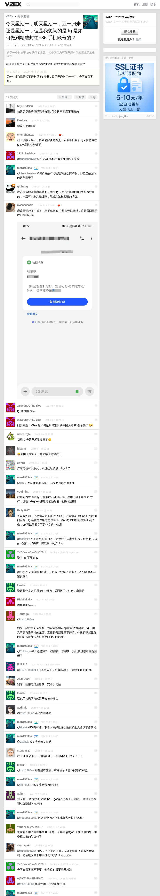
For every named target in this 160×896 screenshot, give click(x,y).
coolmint (22, 491)
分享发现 (23, 16)
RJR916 (22, 664)
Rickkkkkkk (24, 599)
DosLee (22, 120)
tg (93, 97)
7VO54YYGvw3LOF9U (31, 552)
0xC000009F (25, 205)
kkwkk (21, 585)
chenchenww (25, 134)
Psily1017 (23, 510)
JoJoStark (23, 678)
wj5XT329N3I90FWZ (30, 878)
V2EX (9, 16)
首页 (137, 4)
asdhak (22, 707)
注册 (145, 4)
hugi (22, 571)
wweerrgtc (24, 434)
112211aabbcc (26, 153)
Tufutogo (23, 614)
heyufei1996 (25, 106)
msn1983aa (27, 45)
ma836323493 (28, 817)
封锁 (80, 97)
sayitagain (23, 845)
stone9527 (23, 750)
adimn (21, 793)
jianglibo (123, 116)
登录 (153, 4)
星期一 (64, 97)
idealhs (22, 448)
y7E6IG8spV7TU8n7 (30, 826)
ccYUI (21, 462)
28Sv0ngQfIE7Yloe (29, 405)
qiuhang (22, 186)
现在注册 (129, 31)
